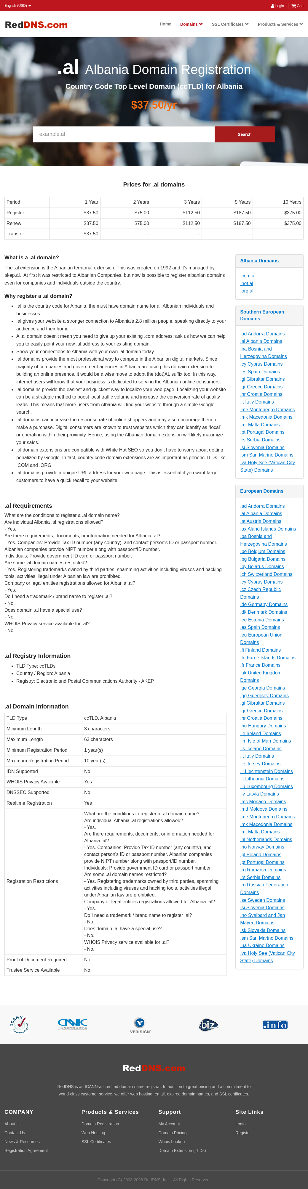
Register (243, 1132)
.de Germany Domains (264, 604)
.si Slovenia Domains (262, 447)
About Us (13, 1123)
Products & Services (281, 24)
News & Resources (22, 1141)
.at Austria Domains (260, 521)
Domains (191, 24)
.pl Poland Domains (260, 854)
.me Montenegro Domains (267, 409)
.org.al (246, 290)
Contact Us (14, 1132)
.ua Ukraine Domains (262, 945)
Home (165, 24)
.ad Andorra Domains (262, 333)
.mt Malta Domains (260, 424)
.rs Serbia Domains (260, 439)
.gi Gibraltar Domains (262, 379)
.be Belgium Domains (262, 551)
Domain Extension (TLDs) (182, 1150)
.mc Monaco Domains (263, 801)
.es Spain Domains (260, 371)
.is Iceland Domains (261, 748)
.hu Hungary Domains (263, 725)
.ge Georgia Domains (262, 687)
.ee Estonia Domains (262, 619)
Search (245, 134)
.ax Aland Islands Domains (268, 528)
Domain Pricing (173, 1132)
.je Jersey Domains (260, 763)
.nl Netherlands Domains (266, 839)
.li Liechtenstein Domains (266, 771)
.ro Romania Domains (263, 869)
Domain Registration (100, 1123)
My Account (169, 1123)
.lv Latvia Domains (259, 793)
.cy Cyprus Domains (261, 364)
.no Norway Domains (262, 846)
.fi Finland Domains (260, 650)
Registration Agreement (26, 1150)
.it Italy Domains (257, 401)
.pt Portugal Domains (262, 432)
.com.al (248, 275)
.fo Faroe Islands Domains (268, 657)
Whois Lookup (172, 1141)
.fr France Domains (260, 665)
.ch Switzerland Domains (266, 574)
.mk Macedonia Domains (266, 417)
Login (277, 6)
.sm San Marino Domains (266, 454)
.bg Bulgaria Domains (262, 559)
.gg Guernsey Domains (264, 695)
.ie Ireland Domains (260, 733)
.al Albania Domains (261, 341)
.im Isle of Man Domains (265, 740)
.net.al (246, 283)
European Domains (261, 491)
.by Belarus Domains (262, 566)
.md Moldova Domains (263, 809)
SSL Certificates (230, 24)
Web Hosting (93, 1132)
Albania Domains (259, 260)
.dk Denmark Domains (263, 612)
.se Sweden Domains (262, 900)
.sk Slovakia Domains (262, 930)
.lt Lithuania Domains (262, 778)
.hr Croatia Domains (261, 394)
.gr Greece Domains (261, 386)
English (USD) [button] (17, 6)
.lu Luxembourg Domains (266, 786)
